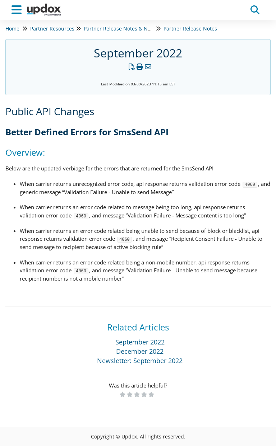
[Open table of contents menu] (18, 9)
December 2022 (140, 351)
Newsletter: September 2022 (140, 360)
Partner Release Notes (190, 28)
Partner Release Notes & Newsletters (128, 28)
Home (12, 28)
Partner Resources (52, 28)
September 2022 (140, 342)
